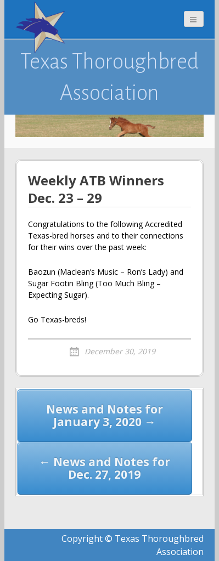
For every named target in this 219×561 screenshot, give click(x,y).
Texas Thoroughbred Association (109, 77)
